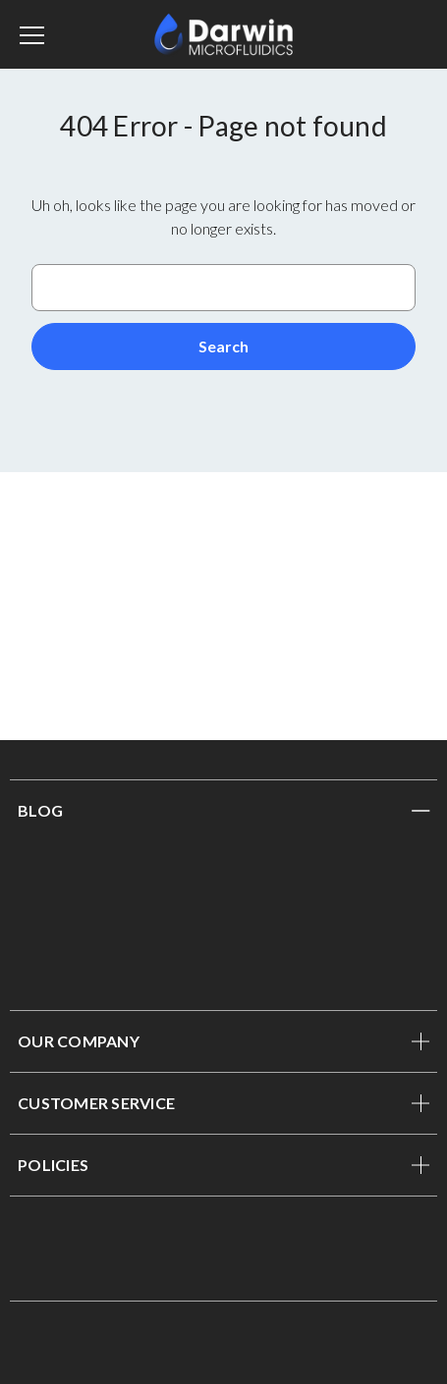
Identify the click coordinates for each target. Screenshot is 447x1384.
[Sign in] (397, 34)
